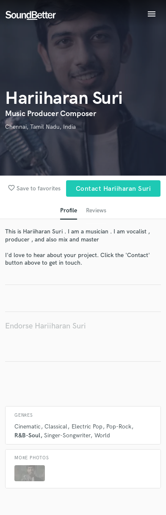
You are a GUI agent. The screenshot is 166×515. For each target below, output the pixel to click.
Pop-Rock (118, 426)
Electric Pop (87, 426)
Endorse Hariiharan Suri (45, 326)
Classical (55, 426)
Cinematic (27, 426)
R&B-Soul (27, 435)
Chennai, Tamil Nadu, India (40, 126)
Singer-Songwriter (67, 435)
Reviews (96, 210)
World (102, 435)
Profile (68, 210)
